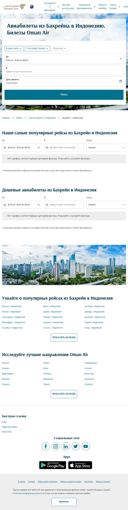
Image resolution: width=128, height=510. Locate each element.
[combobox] (22, 147)
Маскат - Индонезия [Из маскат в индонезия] (11, 306)
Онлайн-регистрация (68, 7)
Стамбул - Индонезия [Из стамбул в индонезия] (12, 328)
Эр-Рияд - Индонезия (94, 306)
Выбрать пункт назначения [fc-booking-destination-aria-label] (19, 72)
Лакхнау (47, 373)
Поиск (64, 94)
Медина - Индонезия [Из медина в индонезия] (53, 322)
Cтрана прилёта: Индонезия (42, 118)
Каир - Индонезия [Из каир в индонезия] (93, 328)
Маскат (5, 363)
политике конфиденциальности (28, 493)
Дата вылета (12, 79)
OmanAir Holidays (103, 7)
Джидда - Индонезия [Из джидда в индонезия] (94, 312)
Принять (64, 501)
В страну (21, 482)
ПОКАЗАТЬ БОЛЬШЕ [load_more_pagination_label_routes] (64, 337)
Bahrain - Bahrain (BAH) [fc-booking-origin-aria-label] (17, 60)
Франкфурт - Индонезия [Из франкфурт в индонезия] (13, 322)
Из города (88, 482)
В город (31, 482)
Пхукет (46, 384)
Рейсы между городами (47, 482)
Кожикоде (48, 379)
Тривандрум (8, 373)
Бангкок (6, 379)
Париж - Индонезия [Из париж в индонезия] (94, 322)
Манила (6, 384)
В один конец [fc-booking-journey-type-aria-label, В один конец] (12, 48)
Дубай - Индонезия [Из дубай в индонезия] (52, 312)
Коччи (46, 363)
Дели (45, 368)
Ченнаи (5, 368)
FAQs (4, 422)
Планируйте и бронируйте (52, 7)
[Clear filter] (38, 147)
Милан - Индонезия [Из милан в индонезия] (11, 312)
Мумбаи (89, 384)
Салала (88, 368)
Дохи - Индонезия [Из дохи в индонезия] (51, 306)
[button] (37, 48)
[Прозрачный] (121, 58)
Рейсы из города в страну (70, 482)
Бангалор (89, 373)
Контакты (6, 432)
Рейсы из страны (103, 482)
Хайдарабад (90, 363)
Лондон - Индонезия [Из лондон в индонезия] (52, 317)
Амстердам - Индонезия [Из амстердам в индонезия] (13, 317)
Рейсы (19, 118)
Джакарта (89, 379)
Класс (89, 140)
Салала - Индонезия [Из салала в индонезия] (52, 328)
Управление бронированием (87, 7)
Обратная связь (9, 427)
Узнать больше (116, 7)
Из (7, 57)
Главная (6, 118)
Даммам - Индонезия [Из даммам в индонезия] (95, 317)
